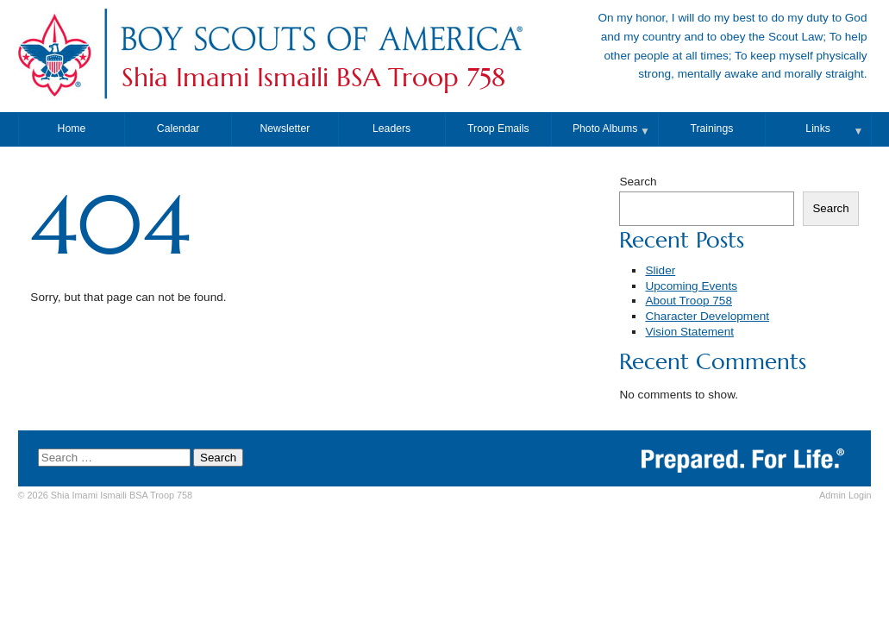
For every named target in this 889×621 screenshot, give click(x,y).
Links (817, 128)
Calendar (178, 128)
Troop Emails (498, 128)
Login (845, 495)
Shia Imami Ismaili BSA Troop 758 (313, 77)
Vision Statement (689, 331)
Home (72, 128)
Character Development (707, 316)
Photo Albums (605, 128)
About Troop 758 (688, 300)
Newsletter (285, 128)
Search (637, 181)
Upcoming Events (691, 285)
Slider (660, 270)
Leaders (391, 128)
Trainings (711, 128)
